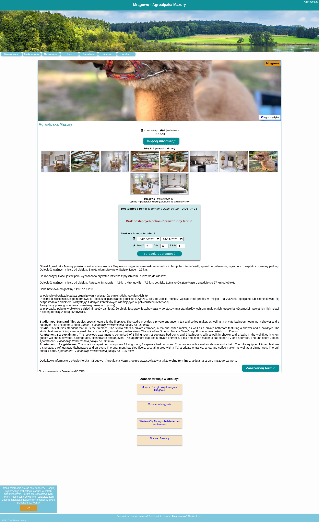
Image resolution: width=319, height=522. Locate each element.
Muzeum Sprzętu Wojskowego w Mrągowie (159, 389)
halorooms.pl (311, 1)
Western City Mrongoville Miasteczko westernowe (160, 423)
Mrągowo (272, 63)
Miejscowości (50, 54)
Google (51, 488)
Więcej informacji (161, 141)
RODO (36, 502)
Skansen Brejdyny (159, 438)
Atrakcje (107, 54)
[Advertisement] (159, 484)
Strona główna (11, 54)
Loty (69, 54)
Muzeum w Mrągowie (159, 404)
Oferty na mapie (31, 54)
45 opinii (175, 201)
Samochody (88, 54)
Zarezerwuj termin (261, 368)
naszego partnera (225, 360)
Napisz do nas (195, 516)
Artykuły (126, 54)
